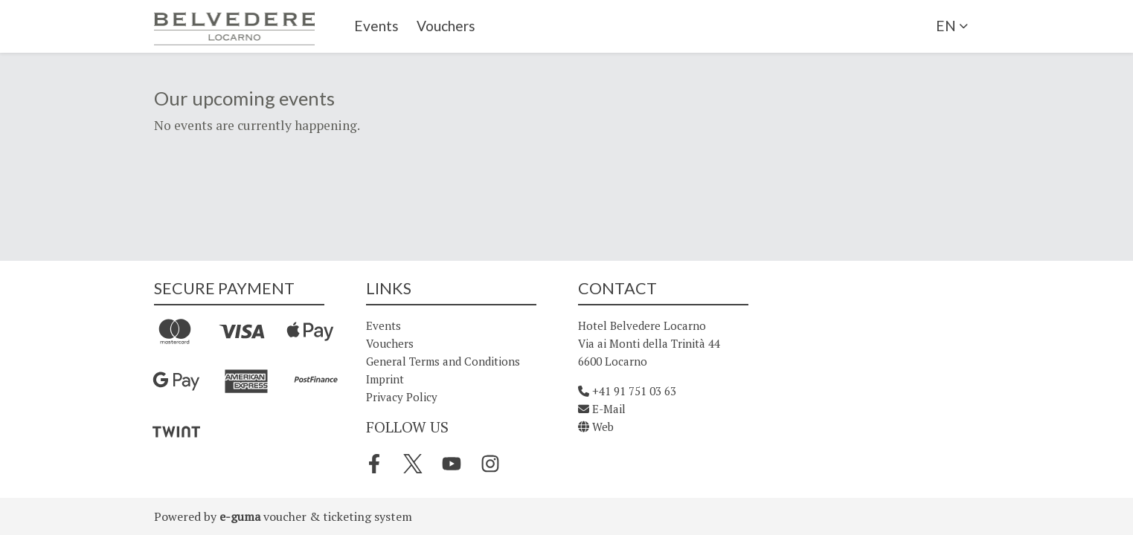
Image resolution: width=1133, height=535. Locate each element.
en (946, 25)
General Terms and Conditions (443, 361)
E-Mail (602, 408)
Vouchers (446, 25)
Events (376, 25)
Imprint (385, 379)
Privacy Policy (401, 396)
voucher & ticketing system (315, 516)
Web (596, 426)
